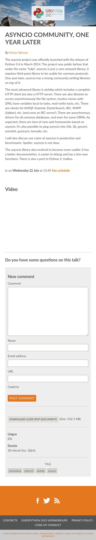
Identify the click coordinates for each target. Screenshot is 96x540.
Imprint (59, 533)
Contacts (10, 520)
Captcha (13, 387)
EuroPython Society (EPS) (24, 533)
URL (11, 371)
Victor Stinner (18, 52)
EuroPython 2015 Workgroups (44, 520)
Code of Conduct (48, 524)
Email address (17, 356)
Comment (14, 283)
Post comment (22, 398)
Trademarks (46, 533)
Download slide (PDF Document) (33, 419)
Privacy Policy (82, 520)
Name (12, 340)
